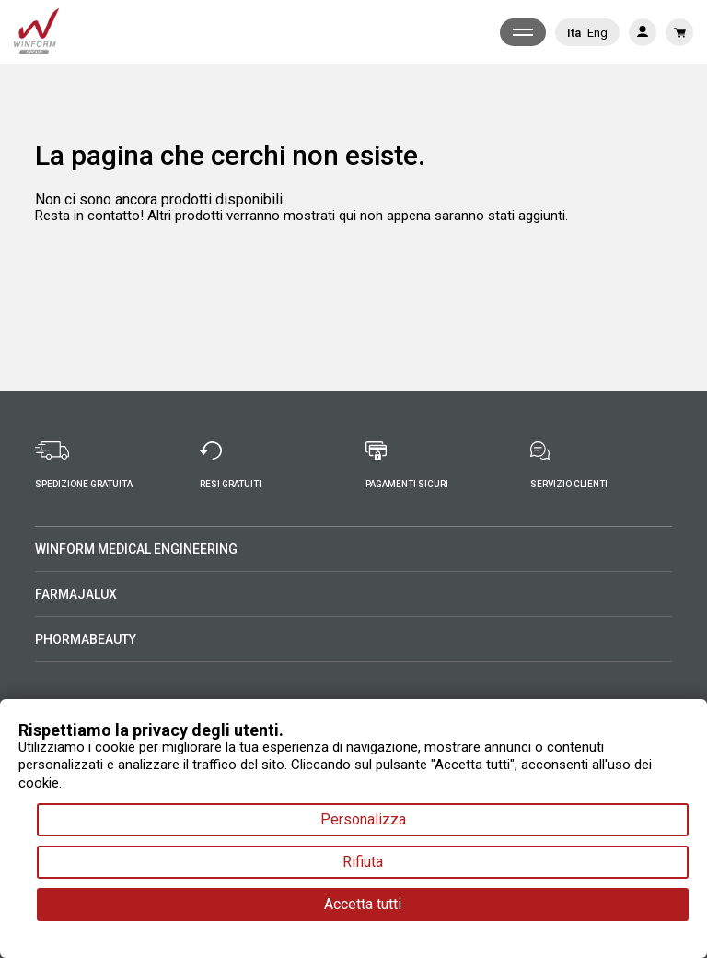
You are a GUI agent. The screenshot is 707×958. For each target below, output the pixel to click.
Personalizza (363, 819)
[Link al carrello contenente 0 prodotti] (679, 32)
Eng (597, 33)
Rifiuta (362, 861)
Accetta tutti (362, 904)
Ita (574, 33)
